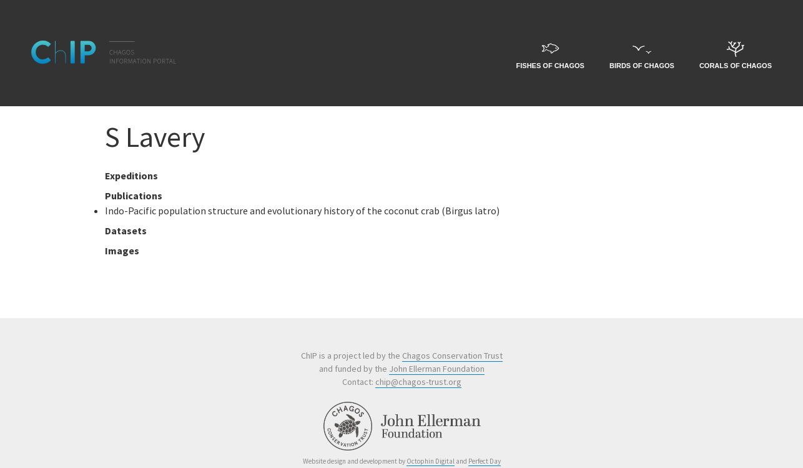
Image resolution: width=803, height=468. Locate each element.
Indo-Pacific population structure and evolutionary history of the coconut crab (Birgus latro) (302, 210)
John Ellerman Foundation (437, 368)
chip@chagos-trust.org (418, 381)
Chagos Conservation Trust (452, 355)
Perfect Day (484, 461)
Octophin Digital (430, 461)
